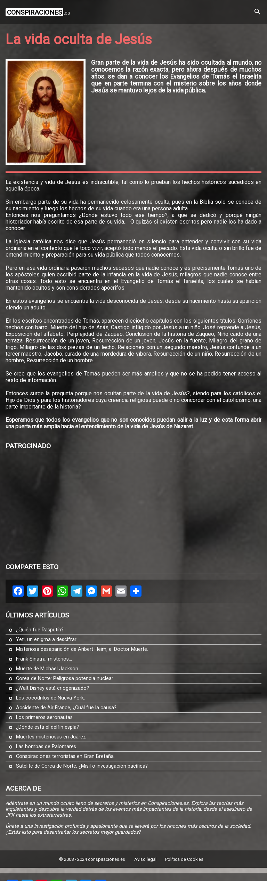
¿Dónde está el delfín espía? (47, 727)
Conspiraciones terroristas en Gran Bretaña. (65, 756)
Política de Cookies (184, 859)
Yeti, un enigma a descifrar (46, 639)
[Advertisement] (136, 507)
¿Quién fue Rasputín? (40, 630)
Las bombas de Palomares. (46, 747)
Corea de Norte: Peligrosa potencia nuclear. (65, 678)
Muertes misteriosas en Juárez (51, 737)
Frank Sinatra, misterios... (44, 659)
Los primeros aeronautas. (45, 717)
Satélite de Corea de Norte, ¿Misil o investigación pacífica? (82, 766)
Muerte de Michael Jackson (47, 669)
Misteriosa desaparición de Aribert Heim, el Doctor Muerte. (82, 649)
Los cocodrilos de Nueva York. (50, 698)
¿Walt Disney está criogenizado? (52, 688)
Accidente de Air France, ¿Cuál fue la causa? (66, 708)
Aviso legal (145, 859)
